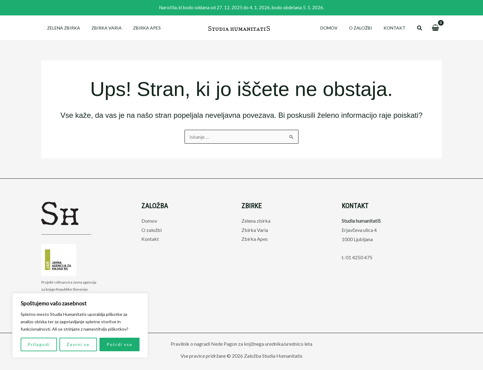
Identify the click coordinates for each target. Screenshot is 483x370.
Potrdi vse (119, 344)
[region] (80, 325)
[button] (420, 28)
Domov (335, 27)
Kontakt (396, 27)
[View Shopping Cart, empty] (435, 28)
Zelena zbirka (62, 27)
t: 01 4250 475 (357, 257)
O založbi (364, 27)
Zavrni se (78, 344)
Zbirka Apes (140, 27)
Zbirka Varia (102, 27)
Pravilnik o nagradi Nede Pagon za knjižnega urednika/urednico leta (241, 344)
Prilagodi (39, 344)
